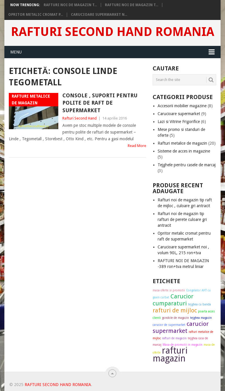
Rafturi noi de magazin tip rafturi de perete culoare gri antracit (182, 219)
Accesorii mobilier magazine (182, 105)
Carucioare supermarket (179, 113)
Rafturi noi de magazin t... (70, 5)
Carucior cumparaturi (173, 300)
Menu (16, 52)
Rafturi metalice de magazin (182, 143)
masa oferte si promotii (169, 290)
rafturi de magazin (174, 338)
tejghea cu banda (199, 304)
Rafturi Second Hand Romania (112, 32)
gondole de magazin (175, 317)
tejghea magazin (201, 317)
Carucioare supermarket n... (99, 15)
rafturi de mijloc (175, 310)
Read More (137, 145)
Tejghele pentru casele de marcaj (187, 164)
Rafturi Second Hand (79, 118)
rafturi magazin (170, 354)
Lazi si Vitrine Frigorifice (179, 121)
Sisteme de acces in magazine (184, 151)
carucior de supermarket (169, 324)
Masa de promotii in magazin (182, 344)
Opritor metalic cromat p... (35, 15)
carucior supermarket (181, 327)
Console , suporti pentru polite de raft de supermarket (99, 102)
